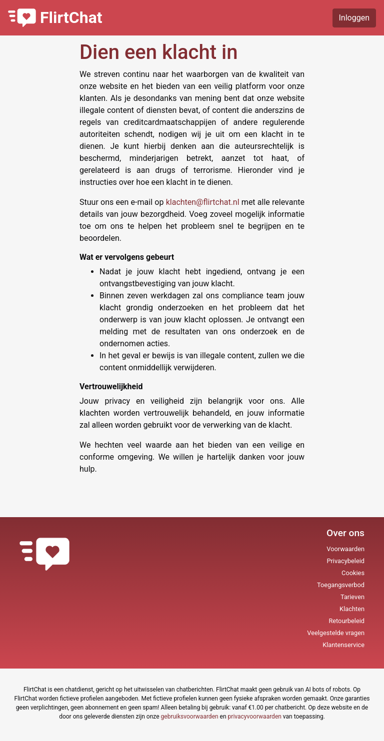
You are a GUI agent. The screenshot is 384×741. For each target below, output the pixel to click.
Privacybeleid (345, 561)
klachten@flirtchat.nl (204, 202)
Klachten (352, 609)
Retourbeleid (346, 621)
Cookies (353, 573)
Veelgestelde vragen (335, 633)
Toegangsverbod (340, 585)
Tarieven (352, 597)
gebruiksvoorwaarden (189, 716)
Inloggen (354, 17)
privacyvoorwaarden (255, 716)
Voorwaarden (345, 549)
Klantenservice (343, 645)
